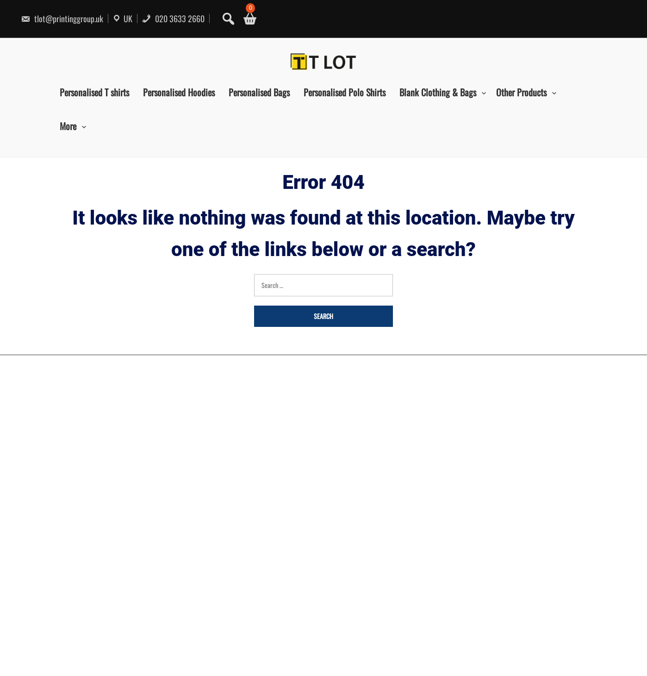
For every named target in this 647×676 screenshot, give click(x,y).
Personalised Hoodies (179, 92)
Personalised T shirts (94, 92)
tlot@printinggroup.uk (62, 19)
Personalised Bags (259, 92)
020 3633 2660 (173, 19)
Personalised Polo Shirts (345, 92)
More (68, 126)
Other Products (521, 92)
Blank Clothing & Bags (437, 92)
